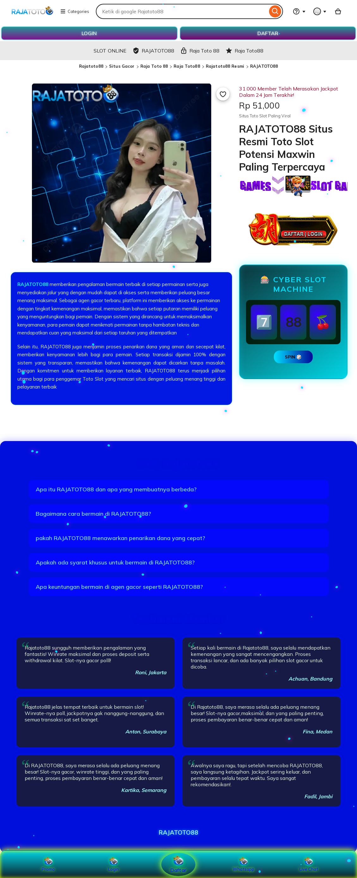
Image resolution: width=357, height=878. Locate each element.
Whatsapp (243, 864)
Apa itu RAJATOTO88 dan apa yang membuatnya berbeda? (116, 489)
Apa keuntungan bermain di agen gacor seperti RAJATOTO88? (119, 586)
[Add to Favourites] (223, 94)
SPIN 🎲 (293, 356)
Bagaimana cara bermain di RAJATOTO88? (93, 513)
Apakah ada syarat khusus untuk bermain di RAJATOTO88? (115, 562)
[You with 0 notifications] (320, 11)
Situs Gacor (121, 66)
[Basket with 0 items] (338, 11)
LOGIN (89, 33)
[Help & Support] (299, 11)
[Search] (275, 11)
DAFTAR (267, 33)
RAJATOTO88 (264, 66)
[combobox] (182, 11)
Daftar (178, 864)
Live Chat (308, 864)
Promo (48, 864)
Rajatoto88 (91, 66)
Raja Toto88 (187, 66)
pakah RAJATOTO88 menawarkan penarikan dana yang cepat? (120, 538)
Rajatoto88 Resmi (225, 66)
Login (113, 864)
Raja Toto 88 (154, 66)
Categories (74, 11)
